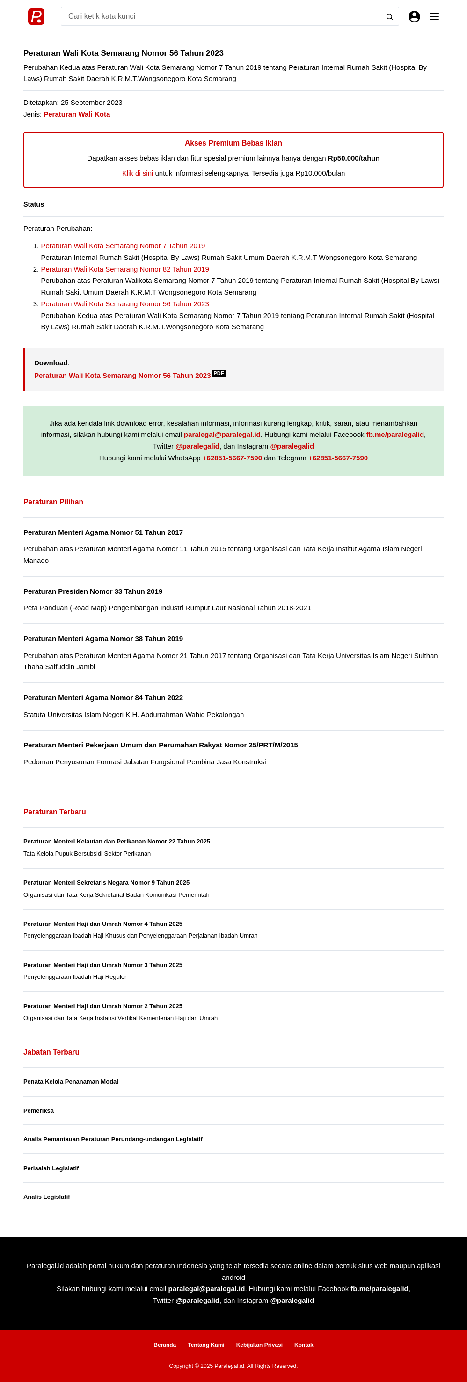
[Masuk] (414, 16)
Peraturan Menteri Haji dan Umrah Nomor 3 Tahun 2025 (102, 964)
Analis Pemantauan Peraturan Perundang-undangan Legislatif (113, 1139)
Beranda (164, 1345)
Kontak (304, 1345)
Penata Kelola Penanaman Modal (70, 1081)
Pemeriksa (38, 1110)
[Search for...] (220, 16)
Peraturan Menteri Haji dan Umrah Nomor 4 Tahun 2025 (102, 923)
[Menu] (434, 16)
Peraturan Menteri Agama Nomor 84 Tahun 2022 (103, 698)
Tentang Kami (206, 1345)
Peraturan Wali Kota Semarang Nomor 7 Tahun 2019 (123, 246)
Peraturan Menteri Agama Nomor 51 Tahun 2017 (103, 532)
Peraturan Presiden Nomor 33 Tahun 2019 (92, 591)
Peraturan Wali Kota (77, 114)
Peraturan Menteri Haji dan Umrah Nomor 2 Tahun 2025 (102, 1006)
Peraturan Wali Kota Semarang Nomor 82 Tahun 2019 (125, 269)
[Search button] (389, 16)
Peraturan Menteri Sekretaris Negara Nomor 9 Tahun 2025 (106, 882)
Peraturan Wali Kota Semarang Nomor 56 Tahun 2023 (125, 304)
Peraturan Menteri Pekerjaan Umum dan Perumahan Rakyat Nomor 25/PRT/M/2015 (160, 745)
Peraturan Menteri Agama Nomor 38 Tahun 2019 (103, 639)
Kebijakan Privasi (259, 1345)
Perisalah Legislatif (51, 1168)
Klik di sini (137, 173)
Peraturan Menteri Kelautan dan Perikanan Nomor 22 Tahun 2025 (116, 841)
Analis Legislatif (46, 1196)
